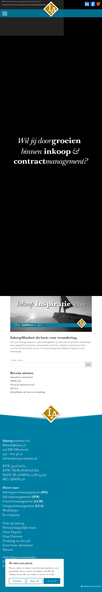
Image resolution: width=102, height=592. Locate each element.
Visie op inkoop (13, 523)
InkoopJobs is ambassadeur (21, 377)
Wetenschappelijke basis (19, 527)
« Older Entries (16, 360)
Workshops (10, 510)
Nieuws (8, 549)
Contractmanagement (23, 501)
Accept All (52, 581)
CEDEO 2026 (15, 381)
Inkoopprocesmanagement (25, 492)
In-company (11, 515)
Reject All (34, 581)
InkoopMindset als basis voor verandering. (43, 337)
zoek (88, 364)
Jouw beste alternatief (18, 545)
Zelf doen (14, 388)
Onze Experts (12, 532)
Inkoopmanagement (21, 497)
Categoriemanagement (23, 506)
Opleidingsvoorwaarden (19, 557)
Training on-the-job (17, 541)
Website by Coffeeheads (92, 586)
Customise (17, 581)
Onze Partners (12, 536)
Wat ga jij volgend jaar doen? (22, 384)
